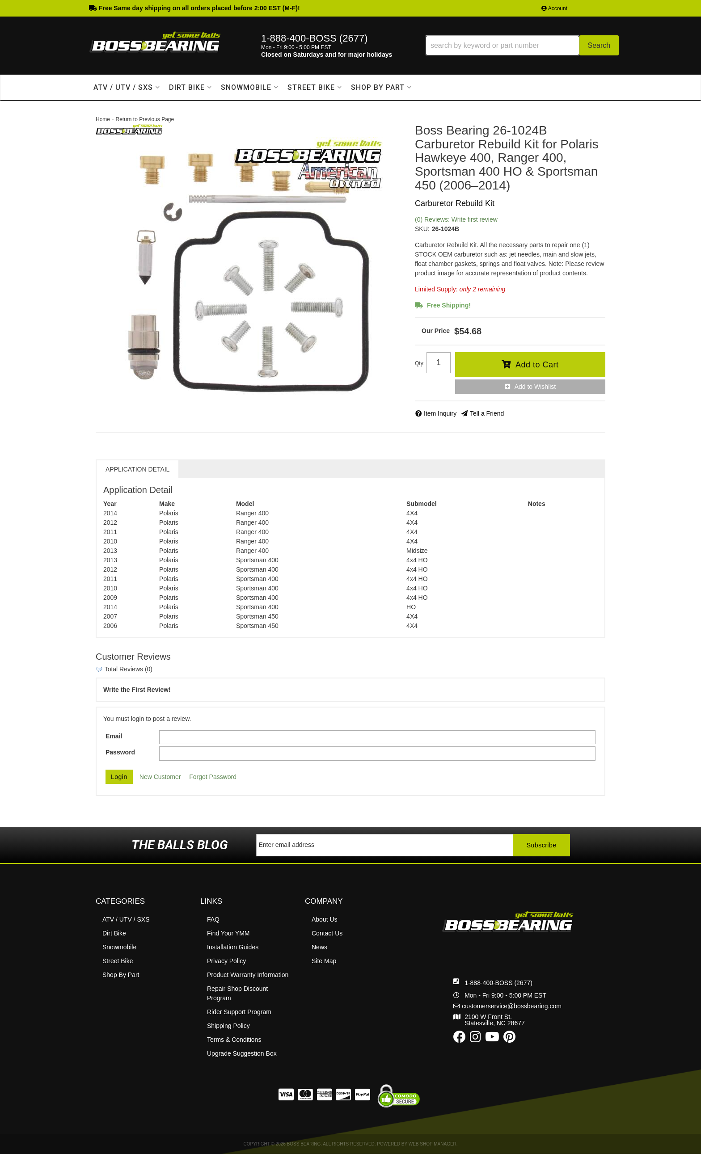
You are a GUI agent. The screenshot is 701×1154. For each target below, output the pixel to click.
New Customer (160, 776)
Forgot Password (212, 776)
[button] (522, 45)
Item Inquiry (440, 413)
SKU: (422, 228)
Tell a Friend (487, 413)
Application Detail (137, 469)
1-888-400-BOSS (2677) (498, 982)
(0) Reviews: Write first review (456, 219)
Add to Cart (537, 364)
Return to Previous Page (144, 119)
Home (103, 119)
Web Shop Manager (432, 1143)
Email (114, 736)
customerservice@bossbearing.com (512, 1006)
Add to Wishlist (535, 386)
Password (120, 752)
